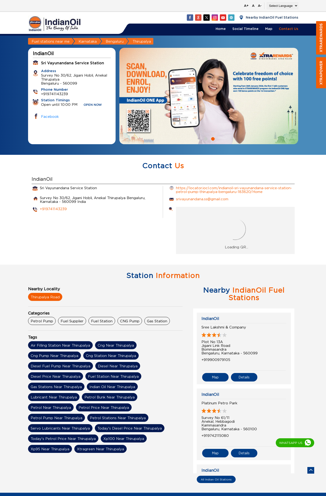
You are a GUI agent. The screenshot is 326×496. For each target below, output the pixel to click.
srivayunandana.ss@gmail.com (202, 199)
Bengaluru (115, 41)
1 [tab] (205, 138)
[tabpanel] (208, 96)
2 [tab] (212, 138)
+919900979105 (215, 359)
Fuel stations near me (51, 41)
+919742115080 (215, 435)
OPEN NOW (93, 105)
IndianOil (210, 318)
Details (244, 377)
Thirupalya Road (45, 297)
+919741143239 (53, 209)
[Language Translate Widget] (282, 5)
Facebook (50, 116)
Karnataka (88, 41)
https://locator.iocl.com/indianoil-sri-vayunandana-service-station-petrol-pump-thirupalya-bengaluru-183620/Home (234, 189)
